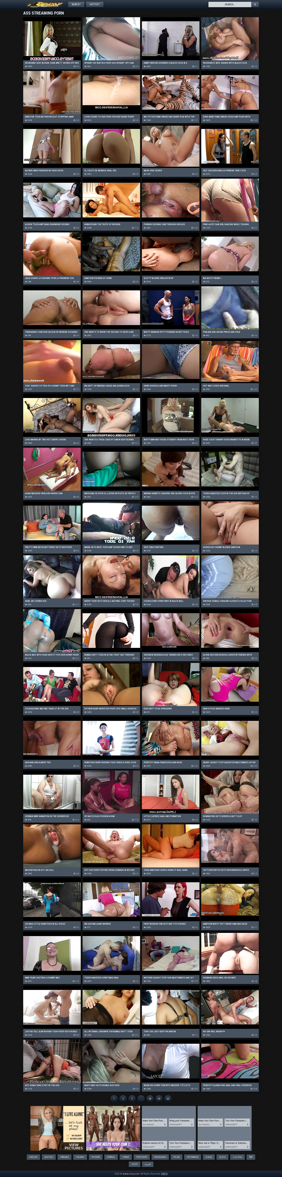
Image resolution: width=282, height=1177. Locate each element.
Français (64, 1157)
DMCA (164, 1173)
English (33, 1157)
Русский (96, 1157)
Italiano (80, 1157)
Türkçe (125, 1157)
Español (111, 1157)
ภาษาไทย (237, 1157)
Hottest (95, 4)
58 (150, 1098)
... (141, 1098)
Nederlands (160, 1157)
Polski (176, 1157)
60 (168, 1098)
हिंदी (251, 1157)
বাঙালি (134, 1164)
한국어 (222, 1157)
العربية (148, 1164)
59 (159, 1098)
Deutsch (49, 1157)
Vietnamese (192, 1157)
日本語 (209, 1157)
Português (141, 1157)
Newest (76, 4)
